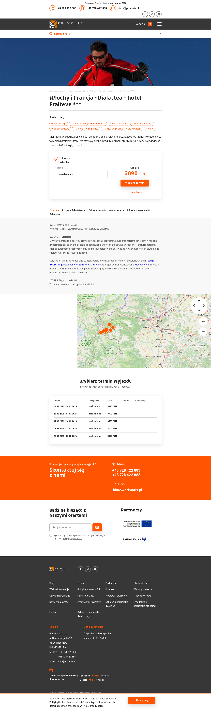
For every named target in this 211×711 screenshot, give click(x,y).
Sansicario (84, 264)
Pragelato (62, 264)
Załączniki (54, 214)
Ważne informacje (59, 589)
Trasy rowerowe (142, 595)
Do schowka (134, 192)
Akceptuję (142, 700)
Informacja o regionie (138, 210)
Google (92, 680)
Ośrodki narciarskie (59, 595)
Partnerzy (111, 583)
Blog (51, 583)
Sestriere (73, 264)
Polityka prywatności (88, 589)
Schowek (144, 24)
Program (54, 210)
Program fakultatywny (73, 210)
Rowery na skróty (58, 601)
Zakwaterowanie (97, 210)
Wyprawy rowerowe (116, 595)
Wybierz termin (134, 183)
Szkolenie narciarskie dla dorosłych (88, 614)
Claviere (94, 264)
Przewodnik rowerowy (89, 601)
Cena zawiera (116, 210)
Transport (58, 168)
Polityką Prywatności (72, 538)
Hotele (53, 612)
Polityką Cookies (57, 702)
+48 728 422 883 (62, 8)
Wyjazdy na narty (143, 589)
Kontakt (110, 589)
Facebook (94, 676)
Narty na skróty (85, 595)
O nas (80, 583)
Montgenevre (142, 264)
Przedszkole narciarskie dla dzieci (145, 603)
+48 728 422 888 (93, 8)
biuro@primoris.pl (124, 8)
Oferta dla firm (141, 583)
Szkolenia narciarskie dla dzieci (117, 603)
